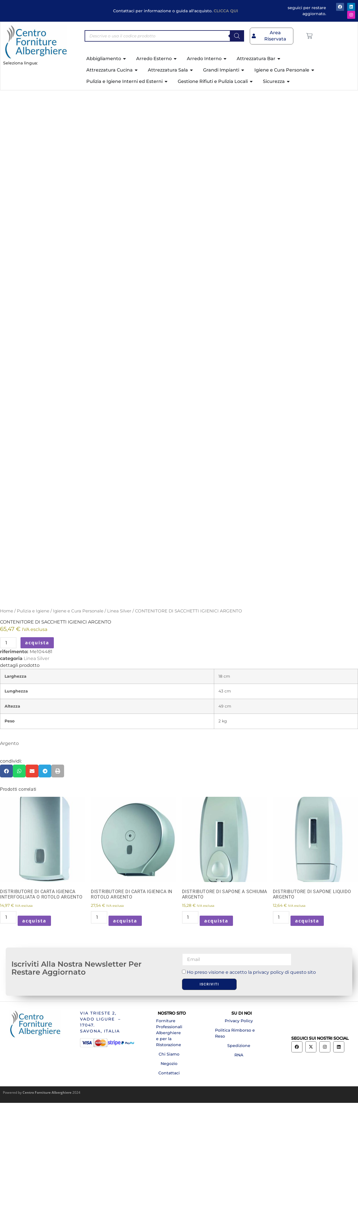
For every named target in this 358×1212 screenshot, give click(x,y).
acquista (37, 752)
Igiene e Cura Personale (78, 720)
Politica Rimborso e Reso (235, 1142)
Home (6, 720)
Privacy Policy (239, 1129)
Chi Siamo (169, 1163)
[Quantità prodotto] (8, 751)
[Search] (237, 36)
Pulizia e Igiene (33, 720)
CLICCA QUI (226, 10)
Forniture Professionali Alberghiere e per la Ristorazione (169, 1141)
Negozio (169, 1172)
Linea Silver (119, 720)
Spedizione (238, 1154)
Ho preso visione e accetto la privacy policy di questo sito (251, 1081)
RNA (238, 1164)
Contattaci (169, 1182)
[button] (6, 880)
